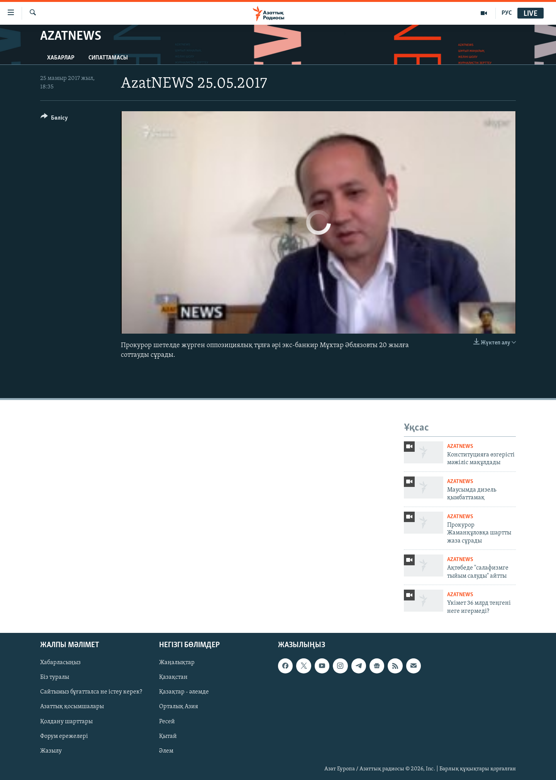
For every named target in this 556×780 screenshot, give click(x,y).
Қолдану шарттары (66, 722)
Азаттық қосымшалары (72, 707)
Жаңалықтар (177, 663)
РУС (507, 13)
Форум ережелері (64, 736)
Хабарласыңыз (60, 663)
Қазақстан (173, 678)
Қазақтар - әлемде (184, 692)
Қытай (168, 736)
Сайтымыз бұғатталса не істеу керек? (91, 692)
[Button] (54, 119)
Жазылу (51, 751)
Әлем (166, 751)
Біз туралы (54, 678)
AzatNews (460, 446)
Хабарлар (61, 58)
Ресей (167, 722)
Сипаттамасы (108, 58)
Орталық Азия (178, 707)
